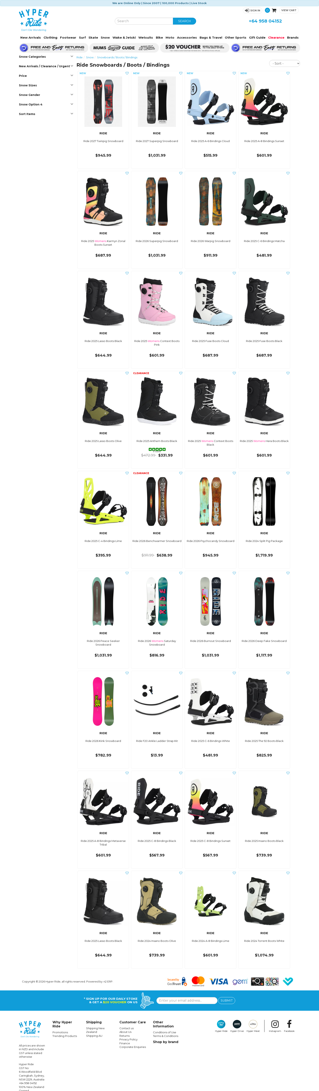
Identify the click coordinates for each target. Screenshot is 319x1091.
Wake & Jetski (124, 37)
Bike (159, 37)
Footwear (68, 37)
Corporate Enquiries (132, 1047)
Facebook (289, 1026)
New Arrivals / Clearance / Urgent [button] (46, 66)
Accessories (187, 37)
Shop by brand (165, 1042)
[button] (252, 10)
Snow (105, 37)
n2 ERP (108, 981)
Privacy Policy (128, 1039)
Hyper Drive (237, 1026)
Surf (82, 37)
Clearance (276, 37)
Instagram (275, 1026)
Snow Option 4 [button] (46, 104)
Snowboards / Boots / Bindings (117, 57)
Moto (170, 37)
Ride (79, 57)
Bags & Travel (211, 37)
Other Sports (235, 37)
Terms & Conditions (165, 1036)
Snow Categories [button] (46, 57)
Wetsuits (145, 37)
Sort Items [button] (46, 114)
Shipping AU (94, 1035)
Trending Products (64, 1036)
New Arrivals (30, 37)
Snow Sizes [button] (46, 85)
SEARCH (184, 21)
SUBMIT (227, 1000)
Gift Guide (257, 37)
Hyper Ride (221, 1026)
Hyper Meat (253, 1026)
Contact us (126, 1028)
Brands (293, 37)
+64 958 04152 (265, 21)
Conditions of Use (164, 1032)
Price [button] (46, 76)
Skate (93, 37)
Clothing (50, 37)
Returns (124, 1035)
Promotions (60, 1032)
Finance (124, 1043)
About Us (125, 1031)
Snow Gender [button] (46, 95)
